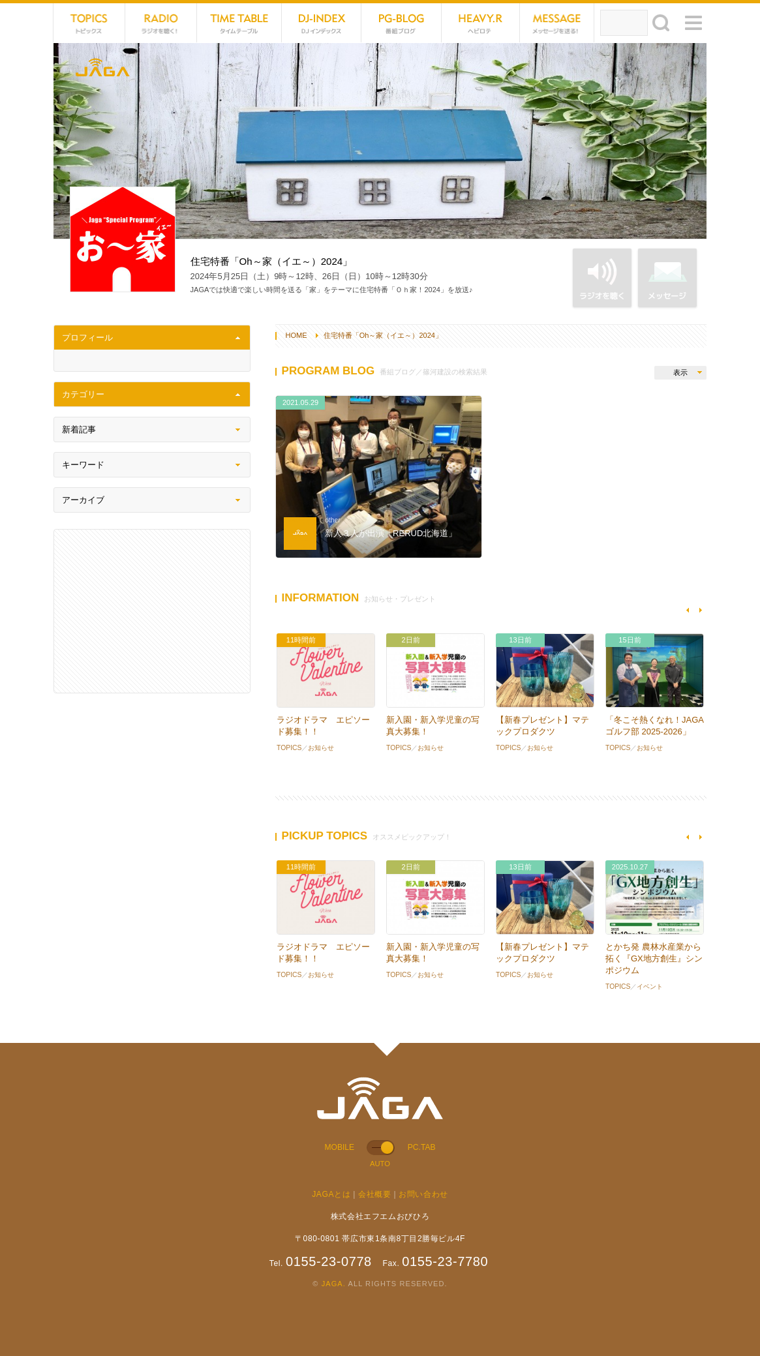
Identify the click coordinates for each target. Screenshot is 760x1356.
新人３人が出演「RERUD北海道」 (391, 533)
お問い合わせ (423, 1194)
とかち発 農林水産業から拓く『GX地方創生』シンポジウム (654, 958)
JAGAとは (331, 1194)
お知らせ (321, 747)
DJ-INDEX (321, 22)
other (333, 520)
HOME (296, 335)
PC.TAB (422, 1147)
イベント (650, 986)
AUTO (380, 1164)
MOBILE (340, 1147)
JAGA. (334, 1284)
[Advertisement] (152, 611)
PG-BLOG (401, 22)
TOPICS (89, 22)
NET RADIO (161, 22)
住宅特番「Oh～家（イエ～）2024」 (383, 335)
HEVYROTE (481, 22)
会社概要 (374, 1194)
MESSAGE (557, 22)
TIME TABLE (239, 22)
